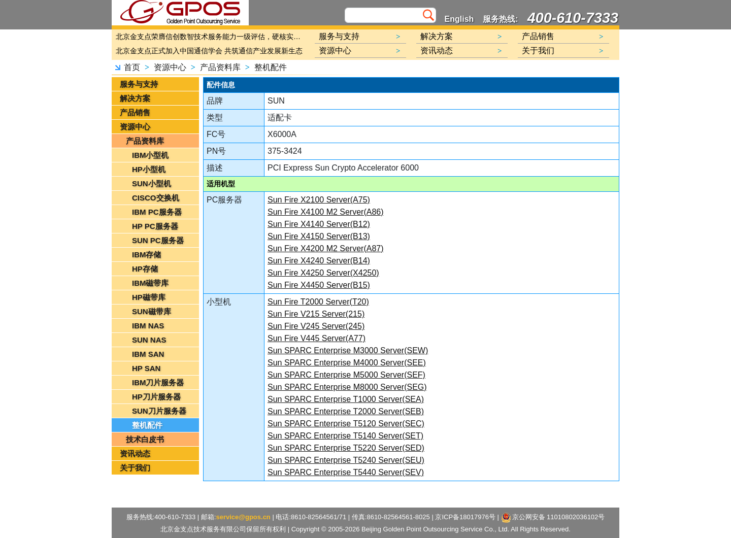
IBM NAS (148, 325)
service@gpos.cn (243, 517)
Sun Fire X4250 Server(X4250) (323, 272)
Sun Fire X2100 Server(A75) (319, 199)
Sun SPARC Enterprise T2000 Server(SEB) (346, 411)
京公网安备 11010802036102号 (553, 518)
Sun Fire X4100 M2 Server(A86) (326, 212)
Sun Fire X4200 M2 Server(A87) (326, 248)
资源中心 (170, 67)
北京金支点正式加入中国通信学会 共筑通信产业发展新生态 (209, 51)
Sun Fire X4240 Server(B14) (319, 260)
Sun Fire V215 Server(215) (316, 314)
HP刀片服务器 (156, 396)
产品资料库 (220, 67)
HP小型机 (148, 169)
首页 (132, 67)
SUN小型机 (151, 183)
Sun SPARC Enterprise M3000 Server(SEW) (348, 350)
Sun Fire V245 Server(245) (316, 326)
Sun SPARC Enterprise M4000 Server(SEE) (347, 362)
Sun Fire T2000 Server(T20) (318, 301)
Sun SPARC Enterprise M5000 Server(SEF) (346, 375)
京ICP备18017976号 (465, 517)
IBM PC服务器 (157, 212)
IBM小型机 (150, 155)
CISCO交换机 (155, 197)
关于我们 (135, 467)
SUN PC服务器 (158, 240)
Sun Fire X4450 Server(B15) (319, 285)
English (459, 19)
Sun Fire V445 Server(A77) (317, 338)
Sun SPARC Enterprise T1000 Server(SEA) (346, 399)
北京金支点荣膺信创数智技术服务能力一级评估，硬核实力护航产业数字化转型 (211, 36)
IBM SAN (148, 354)
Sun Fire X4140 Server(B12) (319, 224)
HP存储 (145, 268)
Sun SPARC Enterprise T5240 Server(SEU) (346, 460)
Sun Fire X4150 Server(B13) (319, 236)
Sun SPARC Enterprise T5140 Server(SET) (345, 435)
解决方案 (135, 98)
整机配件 (270, 67)
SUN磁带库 (151, 311)
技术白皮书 (145, 439)
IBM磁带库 (150, 283)
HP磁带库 (148, 297)
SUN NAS (149, 339)
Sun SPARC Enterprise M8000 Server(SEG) (347, 387)
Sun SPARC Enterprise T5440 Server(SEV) (346, 472)
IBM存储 (146, 254)
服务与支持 (139, 84)
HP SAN (146, 368)
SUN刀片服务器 (159, 411)
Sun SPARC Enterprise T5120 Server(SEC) (346, 423)
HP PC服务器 (155, 226)
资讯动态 (135, 453)
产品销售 (135, 112)
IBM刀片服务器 (158, 382)
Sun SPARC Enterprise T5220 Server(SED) (346, 448)
